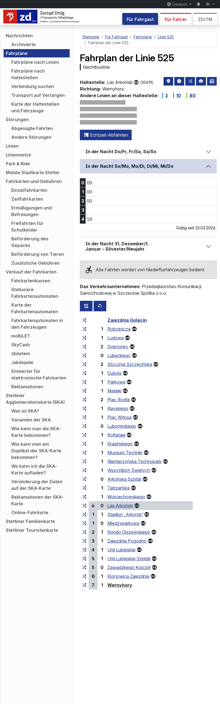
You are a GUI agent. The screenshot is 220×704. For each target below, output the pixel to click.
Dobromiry (117, 346)
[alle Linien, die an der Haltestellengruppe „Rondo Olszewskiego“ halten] (84, 532)
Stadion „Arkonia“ (125, 514)
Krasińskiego (120, 444)
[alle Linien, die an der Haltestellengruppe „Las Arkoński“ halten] (84, 505)
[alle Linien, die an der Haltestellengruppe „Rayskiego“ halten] (84, 408)
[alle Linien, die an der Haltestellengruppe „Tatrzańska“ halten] (84, 488)
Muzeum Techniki (124, 452)
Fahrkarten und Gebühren (34, 181)
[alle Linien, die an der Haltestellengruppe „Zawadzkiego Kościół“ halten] (84, 567)
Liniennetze (18, 155)
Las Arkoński (120, 505)
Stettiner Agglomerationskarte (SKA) (35, 399)
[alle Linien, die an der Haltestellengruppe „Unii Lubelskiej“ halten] (84, 549)
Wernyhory (119, 585)
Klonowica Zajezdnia (128, 576)
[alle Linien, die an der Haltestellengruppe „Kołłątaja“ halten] (84, 435)
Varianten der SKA (31, 420)
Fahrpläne (17, 53)
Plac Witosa (119, 417)
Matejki (114, 391)
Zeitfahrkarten (27, 199)
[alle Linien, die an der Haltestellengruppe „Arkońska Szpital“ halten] (84, 479)
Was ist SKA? (25, 411)
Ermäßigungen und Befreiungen (31, 211)
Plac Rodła (118, 399)
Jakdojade (22, 362)
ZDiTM (205, 19)
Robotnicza (119, 329)
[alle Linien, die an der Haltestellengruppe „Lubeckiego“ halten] (84, 355)
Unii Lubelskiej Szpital (128, 558)
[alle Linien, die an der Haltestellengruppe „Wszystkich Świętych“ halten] (84, 470)
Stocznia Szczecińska (129, 364)
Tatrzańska (118, 488)
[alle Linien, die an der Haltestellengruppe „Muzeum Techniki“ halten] (84, 452)
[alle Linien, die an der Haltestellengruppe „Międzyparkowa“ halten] (84, 523)
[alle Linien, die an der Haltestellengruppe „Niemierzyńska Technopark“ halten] (84, 461)
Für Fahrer (176, 19)
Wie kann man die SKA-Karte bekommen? (36, 432)
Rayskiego (117, 408)
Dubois (114, 373)
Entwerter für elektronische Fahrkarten (38, 374)
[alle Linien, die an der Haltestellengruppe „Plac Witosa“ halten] (84, 417)
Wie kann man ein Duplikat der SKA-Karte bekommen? (36, 450)
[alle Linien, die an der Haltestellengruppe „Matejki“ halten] (84, 391)
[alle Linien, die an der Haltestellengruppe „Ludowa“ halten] (84, 338)
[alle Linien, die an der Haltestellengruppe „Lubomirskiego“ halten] (84, 426)
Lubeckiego (119, 355)
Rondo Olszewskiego (128, 532)
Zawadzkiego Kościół (129, 567)
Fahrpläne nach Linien (35, 62)
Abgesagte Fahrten (32, 128)
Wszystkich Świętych (128, 470)
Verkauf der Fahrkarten (31, 272)
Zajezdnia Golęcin (127, 320)
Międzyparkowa (123, 523)
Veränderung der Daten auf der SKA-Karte (37, 485)
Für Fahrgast (140, 19)
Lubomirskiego (121, 426)
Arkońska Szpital (124, 479)
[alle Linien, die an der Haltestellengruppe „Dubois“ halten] (84, 373)
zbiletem (20, 353)
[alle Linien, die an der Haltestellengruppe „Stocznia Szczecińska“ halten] (84, 364)
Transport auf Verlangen (38, 95)
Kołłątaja (116, 435)
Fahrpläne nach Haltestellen (28, 74)
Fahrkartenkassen (30, 280)
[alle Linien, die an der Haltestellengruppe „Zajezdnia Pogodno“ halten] (84, 541)
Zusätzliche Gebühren (35, 263)
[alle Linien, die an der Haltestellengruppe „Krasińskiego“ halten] (84, 444)
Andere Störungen (31, 137)
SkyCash (20, 344)
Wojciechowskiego (126, 497)
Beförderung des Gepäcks (29, 242)
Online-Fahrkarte (29, 512)
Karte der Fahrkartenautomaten (34, 308)
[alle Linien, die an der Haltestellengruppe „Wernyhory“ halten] (84, 585)
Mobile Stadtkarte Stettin (32, 172)
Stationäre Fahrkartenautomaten (34, 293)
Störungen (17, 119)
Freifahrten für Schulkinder (27, 227)
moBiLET (20, 336)
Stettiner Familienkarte (30, 521)
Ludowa (115, 338)
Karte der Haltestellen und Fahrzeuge (35, 107)
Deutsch (178, 4)
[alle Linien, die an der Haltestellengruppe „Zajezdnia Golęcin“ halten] (84, 320)
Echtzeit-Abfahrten (105, 135)
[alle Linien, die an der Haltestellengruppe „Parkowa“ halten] (84, 382)
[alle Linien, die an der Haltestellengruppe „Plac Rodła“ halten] (84, 399)
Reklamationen (27, 386)
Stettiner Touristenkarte (32, 530)
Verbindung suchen (32, 86)
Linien (12, 146)
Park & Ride (18, 163)
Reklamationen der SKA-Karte (37, 500)
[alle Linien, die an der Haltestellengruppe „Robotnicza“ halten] (84, 329)
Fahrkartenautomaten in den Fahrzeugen (37, 324)
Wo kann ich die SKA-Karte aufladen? (34, 469)
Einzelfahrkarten (29, 190)
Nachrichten (19, 35)
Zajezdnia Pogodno (126, 541)
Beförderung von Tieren (37, 254)
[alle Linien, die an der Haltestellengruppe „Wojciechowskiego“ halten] (84, 497)
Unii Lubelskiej (121, 549)
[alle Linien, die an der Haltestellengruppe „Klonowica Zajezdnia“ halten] (84, 576)
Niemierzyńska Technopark (134, 461)
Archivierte (23, 44)
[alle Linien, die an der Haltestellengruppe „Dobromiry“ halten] (84, 346)
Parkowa (116, 382)
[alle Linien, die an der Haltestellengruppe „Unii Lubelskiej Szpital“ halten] (84, 558)
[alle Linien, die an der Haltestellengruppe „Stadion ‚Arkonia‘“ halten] (84, 514)
